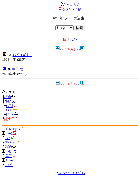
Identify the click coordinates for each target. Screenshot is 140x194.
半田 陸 (17, 69)
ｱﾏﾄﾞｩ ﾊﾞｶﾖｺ (22, 55)
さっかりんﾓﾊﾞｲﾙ (70, 173)
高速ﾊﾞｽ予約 (72, 9)
